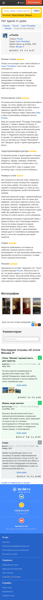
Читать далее (21, 385)
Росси (19, 271)
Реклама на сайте (10, 554)
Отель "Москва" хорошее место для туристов (17, 359)
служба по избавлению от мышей (15, 483)
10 (27, 437)
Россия (15, 26)
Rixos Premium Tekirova (22, 15)
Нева (38, 113)
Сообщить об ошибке (11, 577)
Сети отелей (7, 573)
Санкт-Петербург (28, 26)
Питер (3, 118)
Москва (8, 28)
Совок (5, 443)
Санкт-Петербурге (9, 66)
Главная (6, 26)
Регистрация (34, 2)
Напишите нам (21, 526)
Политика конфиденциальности (15, 546)
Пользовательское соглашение (15, 550)
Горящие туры (8, 596)
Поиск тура (7, 588)
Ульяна (14, 35)
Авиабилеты (7, 592)
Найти (37, 11)
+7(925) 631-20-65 (21, 511)
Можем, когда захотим (13, 403)
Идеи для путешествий (12, 569)
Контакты (6, 542)
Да (33, 322)
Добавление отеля (10, 565)
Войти (20, 3)
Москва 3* (20, 47)
